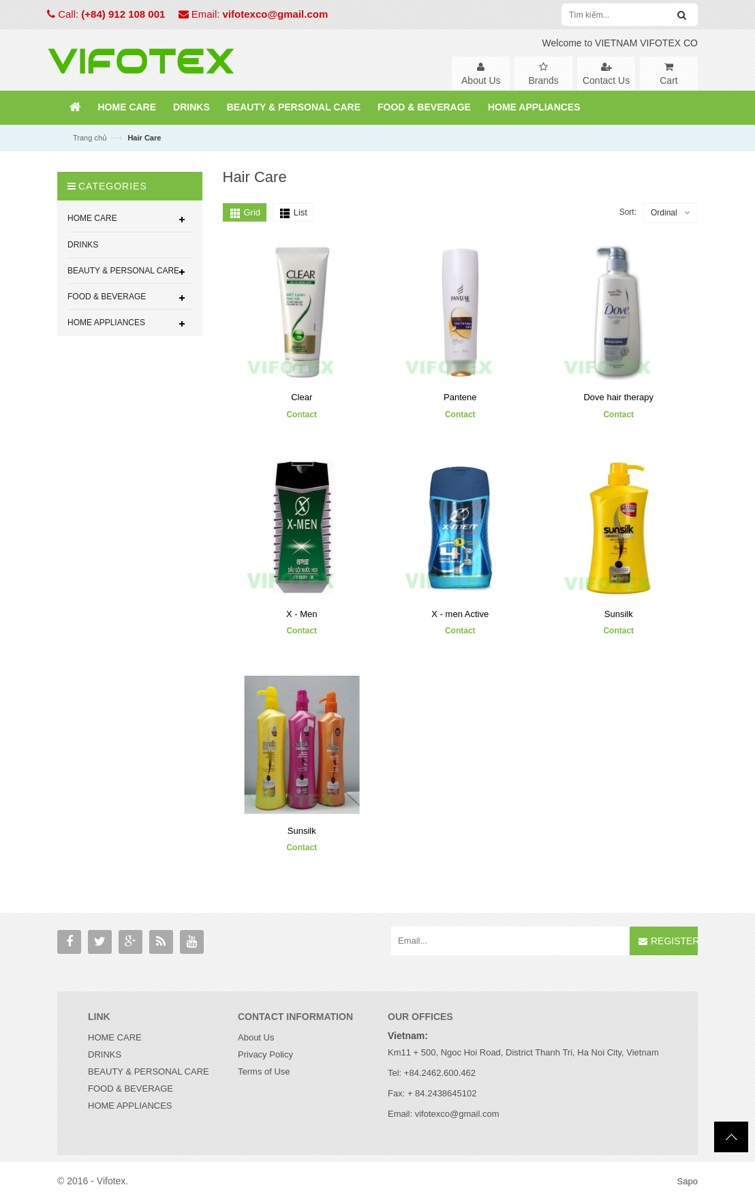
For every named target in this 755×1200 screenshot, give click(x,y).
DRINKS (104, 1054)
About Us (256, 1037)
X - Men (302, 614)
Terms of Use (264, 1071)
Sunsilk (618, 614)
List (300, 212)
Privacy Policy (265, 1054)
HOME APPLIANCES (130, 1105)
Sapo (687, 1181)
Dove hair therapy (618, 397)
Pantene (460, 397)
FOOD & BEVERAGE (130, 1088)
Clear (301, 397)
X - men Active (460, 614)
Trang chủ (90, 138)
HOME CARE (115, 1037)
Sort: (627, 212)
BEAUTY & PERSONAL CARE (148, 1071)
